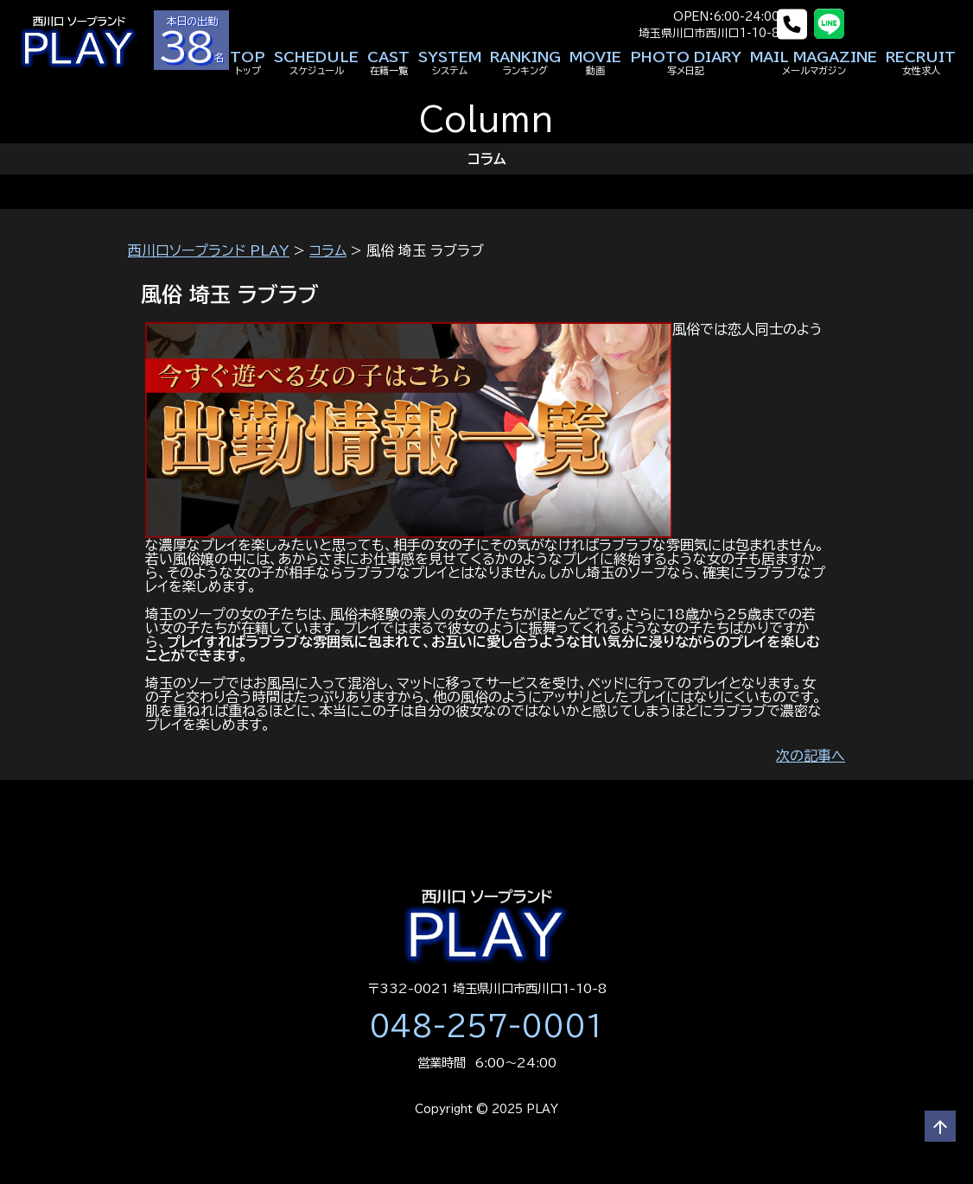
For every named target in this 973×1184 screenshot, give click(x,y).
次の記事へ (810, 756)
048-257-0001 (486, 1026)
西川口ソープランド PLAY (208, 250)
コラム (328, 250)
